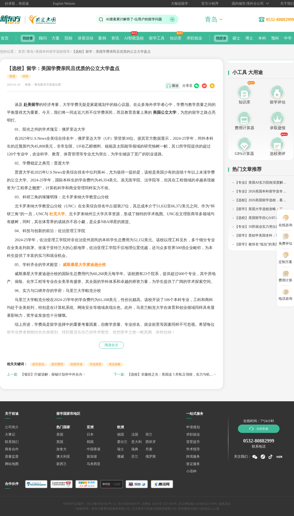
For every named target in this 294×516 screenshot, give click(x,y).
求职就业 (194, 38)
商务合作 (12, 449)
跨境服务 (193, 456)
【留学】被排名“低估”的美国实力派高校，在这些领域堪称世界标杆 (260, 246)
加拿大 (61, 449)
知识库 (176, 38)
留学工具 (157, 38)
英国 (59, 442)
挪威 (120, 456)
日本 (90, 434)
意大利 (136, 442)
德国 (120, 434)
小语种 (191, 471)
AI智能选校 (134, 38)
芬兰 (134, 456)
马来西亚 (93, 464)
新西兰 (61, 464)
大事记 (10, 434)
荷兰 (149, 434)
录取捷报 (277, 128)
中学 (288, 38)
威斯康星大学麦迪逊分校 (84, 265)
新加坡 (92, 456)
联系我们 (12, 442)
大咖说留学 (179, 3)
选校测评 (277, 153)
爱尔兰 (122, 442)
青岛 (30, 51)
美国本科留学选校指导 (53, 51)
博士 (249, 38)
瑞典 (134, 449)
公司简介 (12, 427)
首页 (5, 38)
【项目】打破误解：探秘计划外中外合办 (51, 374)
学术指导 (193, 449)
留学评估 (277, 102)
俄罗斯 (151, 456)
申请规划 (193, 427)
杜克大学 (57, 214)
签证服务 (193, 464)
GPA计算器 (244, 153)
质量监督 (12, 456)
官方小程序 (210, 3)
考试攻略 (115, 364)
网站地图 (12, 464)
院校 (69, 38)
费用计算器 (244, 128)
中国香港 (93, 449)
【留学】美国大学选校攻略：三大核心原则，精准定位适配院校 (260, 210)
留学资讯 (38, 364)
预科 (275, 38)
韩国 (90, 442)
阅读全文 (111, 345)
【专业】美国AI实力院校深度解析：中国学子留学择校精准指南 (259, 184)
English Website (64, 3)
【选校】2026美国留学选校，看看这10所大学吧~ (260, 201)
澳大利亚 (63, 456)
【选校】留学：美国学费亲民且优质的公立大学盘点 (111, 51)
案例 (102, 38)
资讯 (115, 38)
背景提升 (193, 442)
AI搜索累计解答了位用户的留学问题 (134, 19)
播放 (175, 86)
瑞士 (120, 449)
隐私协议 (225, 503)
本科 (262, 38)
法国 (134, 434)
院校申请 (76, 364)
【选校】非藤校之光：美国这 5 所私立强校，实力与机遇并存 (170, 375)
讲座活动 (85, 38)
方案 (56, 38)
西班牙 (151, 442)
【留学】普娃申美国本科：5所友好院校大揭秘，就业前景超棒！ (261, 237)
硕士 (236, 38)
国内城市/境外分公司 (248, 3)
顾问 (43, 38)
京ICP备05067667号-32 (101, 503)
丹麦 (149, 449)
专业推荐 (95, 364)
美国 (12, 76)
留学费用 (57, 364)
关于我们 (287, 3)
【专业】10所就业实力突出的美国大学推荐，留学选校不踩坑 (260, 228)
